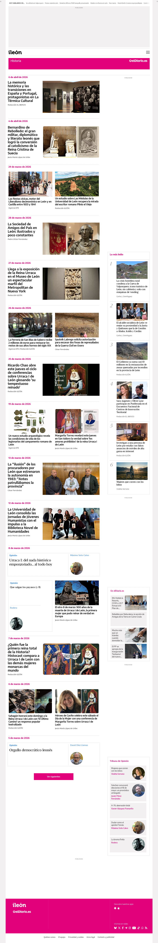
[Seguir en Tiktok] (138, 928)
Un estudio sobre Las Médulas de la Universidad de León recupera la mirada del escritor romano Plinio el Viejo (76, 201)
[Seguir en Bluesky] (115, 928)
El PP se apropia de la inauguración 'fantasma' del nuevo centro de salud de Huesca (117, 651)
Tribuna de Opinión (119, 761)
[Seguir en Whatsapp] (142, 928)
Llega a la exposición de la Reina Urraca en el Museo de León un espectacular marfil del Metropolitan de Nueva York (24, 280)
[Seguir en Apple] (119, 908)
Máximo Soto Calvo (79, 555)
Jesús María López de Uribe (19, 157)
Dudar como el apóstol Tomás (117, 823)
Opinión (13, 555)
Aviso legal (91, 937)
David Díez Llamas (79, 745)
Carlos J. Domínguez (124, 296)
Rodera (13, 607)
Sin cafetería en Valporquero (34, 3)
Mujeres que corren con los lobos (119, 769)
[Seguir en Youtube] (134, 928)
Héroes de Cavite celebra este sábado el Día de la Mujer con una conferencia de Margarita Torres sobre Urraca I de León (76, 720)
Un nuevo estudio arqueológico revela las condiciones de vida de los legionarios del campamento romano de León (30, 440)
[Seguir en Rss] (146, 928)
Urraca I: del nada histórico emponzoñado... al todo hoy (30, 562)
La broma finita (117, 839)
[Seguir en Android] (115, 908)
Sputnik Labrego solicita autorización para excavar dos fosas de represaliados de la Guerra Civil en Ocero (77, 342)
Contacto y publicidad (106, 937)
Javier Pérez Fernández (116, 797)
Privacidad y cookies (76, 937)
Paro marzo (112, 3)
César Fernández (62, 349)
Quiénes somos (49, 937)
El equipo (61, 937)
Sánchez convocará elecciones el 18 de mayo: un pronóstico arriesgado (120, 789)
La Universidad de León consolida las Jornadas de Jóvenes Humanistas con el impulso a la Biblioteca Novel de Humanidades (23, 520)
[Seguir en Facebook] (123, 928)
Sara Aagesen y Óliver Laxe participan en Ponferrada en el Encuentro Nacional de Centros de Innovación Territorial (131, 406)
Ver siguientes (53, 776)
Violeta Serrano (122, 489)
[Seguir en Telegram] (126, 928)
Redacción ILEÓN (62, 208)
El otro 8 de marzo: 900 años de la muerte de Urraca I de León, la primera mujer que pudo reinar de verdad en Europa (76, 612)
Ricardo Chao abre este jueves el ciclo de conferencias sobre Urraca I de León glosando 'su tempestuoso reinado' (22, 376)
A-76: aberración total (120, 805)
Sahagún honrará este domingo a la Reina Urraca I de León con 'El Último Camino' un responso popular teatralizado (28, 720)
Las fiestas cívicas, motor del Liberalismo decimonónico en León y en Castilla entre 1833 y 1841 (30, 201)
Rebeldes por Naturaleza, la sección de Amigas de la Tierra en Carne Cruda (128, 615)
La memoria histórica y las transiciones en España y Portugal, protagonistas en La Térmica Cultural (23, 91)
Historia (16, 61)
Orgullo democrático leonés (30, 750)
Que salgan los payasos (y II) (25, 587)
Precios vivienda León (51, 3)
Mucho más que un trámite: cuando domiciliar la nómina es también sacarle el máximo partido (117, 635)
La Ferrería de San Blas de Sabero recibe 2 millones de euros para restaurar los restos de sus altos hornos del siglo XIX (30, 342)
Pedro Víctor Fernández (17, 239)
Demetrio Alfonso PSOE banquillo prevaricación (74, 3)
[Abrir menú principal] (148, 52)
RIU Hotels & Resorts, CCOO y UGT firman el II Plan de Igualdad (117, 603)
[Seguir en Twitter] (119, 928)
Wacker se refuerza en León (99, 3)
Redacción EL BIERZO (17, 105)
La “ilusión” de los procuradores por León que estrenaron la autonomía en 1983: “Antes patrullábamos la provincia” (24, 475)
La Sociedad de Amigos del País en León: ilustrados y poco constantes (22, 229)
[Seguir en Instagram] (130, 928)
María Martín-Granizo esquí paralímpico (130, 3)
